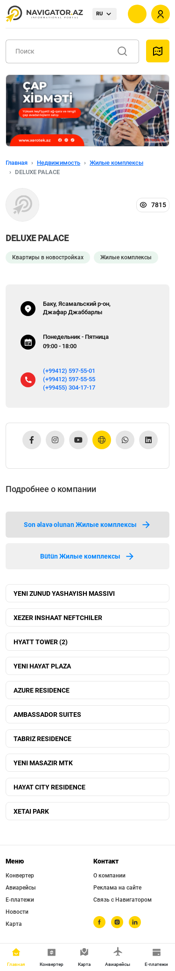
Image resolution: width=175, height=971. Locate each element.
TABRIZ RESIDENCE (42, 738)
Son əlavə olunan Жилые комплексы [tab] (88, 524)
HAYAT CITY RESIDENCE (49, 787)
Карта (14, 924)
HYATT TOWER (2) (41, 642)
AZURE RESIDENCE (42, 690)
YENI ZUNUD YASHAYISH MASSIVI (64, 593)
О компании (109, 875)
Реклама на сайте (117, 887)
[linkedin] (135, 922)
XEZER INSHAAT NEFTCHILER (58, 617)
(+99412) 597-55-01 (69, 370)
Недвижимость (58, 162)
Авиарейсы (21, 887)
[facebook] (99, 922)
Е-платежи (20, 900)
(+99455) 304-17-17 (69, 387)
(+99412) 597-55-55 (69, 379)
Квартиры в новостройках (48, 257)
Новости (17, 912)
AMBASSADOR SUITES (47, 714)
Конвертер (20, 875)
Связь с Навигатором (122, 900)
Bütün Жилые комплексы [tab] (87, 556)
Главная (17, 162)
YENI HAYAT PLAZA (42, 666)
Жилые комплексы (116, 162)
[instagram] (117, 922)
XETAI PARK (31, 811)
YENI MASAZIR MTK (43, 763)
